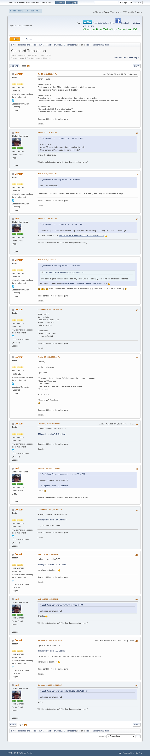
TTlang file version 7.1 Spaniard (51, 434)
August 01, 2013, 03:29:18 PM (48, 424)
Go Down (14, 66)
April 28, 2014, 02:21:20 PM (48, 599)
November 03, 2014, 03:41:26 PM (50, 640)
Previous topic (121, 58)
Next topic (134, 58)
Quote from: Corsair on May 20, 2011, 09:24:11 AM (62, 224)
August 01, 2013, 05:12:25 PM (48, 468)
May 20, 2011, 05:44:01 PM (47, 260)
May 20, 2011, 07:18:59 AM (47, 132)
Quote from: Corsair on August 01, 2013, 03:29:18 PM (63, 474)
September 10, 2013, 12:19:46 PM (50, 509)
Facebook (125, 23)
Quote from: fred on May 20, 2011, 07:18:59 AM (61, 180)
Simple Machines (27, 753)
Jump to (102, 736)
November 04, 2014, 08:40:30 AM (50, 685)
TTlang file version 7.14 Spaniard (52, 520)
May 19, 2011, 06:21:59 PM (47, 74)
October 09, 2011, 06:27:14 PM (49, 357)
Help (119, 753)
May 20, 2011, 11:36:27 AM (47, 218)
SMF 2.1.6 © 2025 (13, 753)
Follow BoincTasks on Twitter (104, 23)
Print (136, 66)
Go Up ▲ (139, 753)
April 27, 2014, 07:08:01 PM (48, 554)
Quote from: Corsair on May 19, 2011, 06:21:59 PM (62, 138)
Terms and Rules (128, 753)
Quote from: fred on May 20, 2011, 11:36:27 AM (61, 266)
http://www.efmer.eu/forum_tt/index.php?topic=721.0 (81, 235)
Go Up (13, 725)
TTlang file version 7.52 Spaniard (52, 651)
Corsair (19, 74)
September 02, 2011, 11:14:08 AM (50, 309)
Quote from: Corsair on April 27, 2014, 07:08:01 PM (62, 605)
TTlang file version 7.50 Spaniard (52, 564)
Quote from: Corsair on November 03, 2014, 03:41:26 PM (64, 691)
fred (87, 45)
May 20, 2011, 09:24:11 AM (47, 174)
